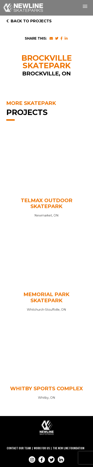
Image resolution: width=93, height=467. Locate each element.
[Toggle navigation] (85, 6)
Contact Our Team (19, 448)
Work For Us (42, 448)
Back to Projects (29, 21)
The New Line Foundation (68, 448)
